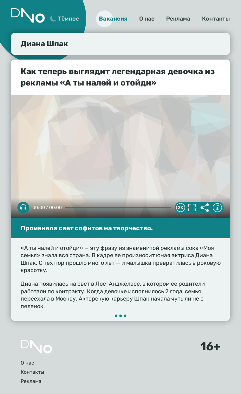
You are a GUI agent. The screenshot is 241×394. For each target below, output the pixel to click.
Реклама (178, 18)
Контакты (216, 18)
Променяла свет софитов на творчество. (87, 228)
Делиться (204, 207)
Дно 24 (28, 15)
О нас (146, 18)
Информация (217, 207)
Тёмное (68, 18)
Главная (36, 346)
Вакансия (113, 18)
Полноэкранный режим (192, 207)
